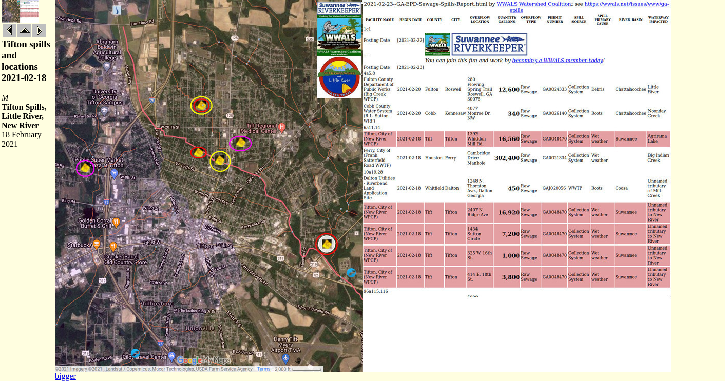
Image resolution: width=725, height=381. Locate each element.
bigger (65, 376)
